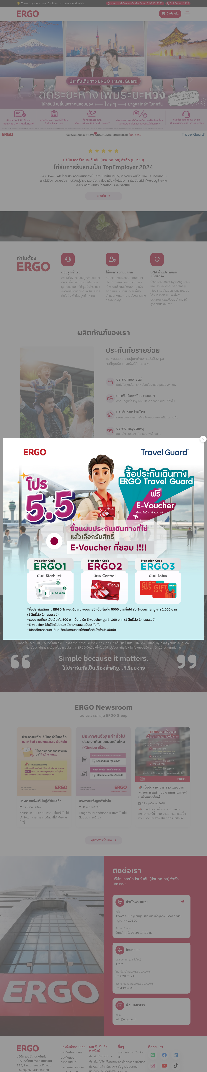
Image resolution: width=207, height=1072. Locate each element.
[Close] (203, 439)
